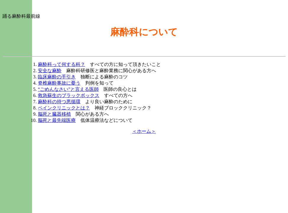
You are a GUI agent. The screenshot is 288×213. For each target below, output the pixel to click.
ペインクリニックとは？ (64, 107)
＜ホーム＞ (144, 131)
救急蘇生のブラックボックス (68, 95)
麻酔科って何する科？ (61, 64)
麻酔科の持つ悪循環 (59, 101)
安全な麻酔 (50, 70)
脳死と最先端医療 (57, 120)
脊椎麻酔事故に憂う (59, 82)
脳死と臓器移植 (54, 114)
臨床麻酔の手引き (57, 76)
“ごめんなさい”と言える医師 (68, 89)
